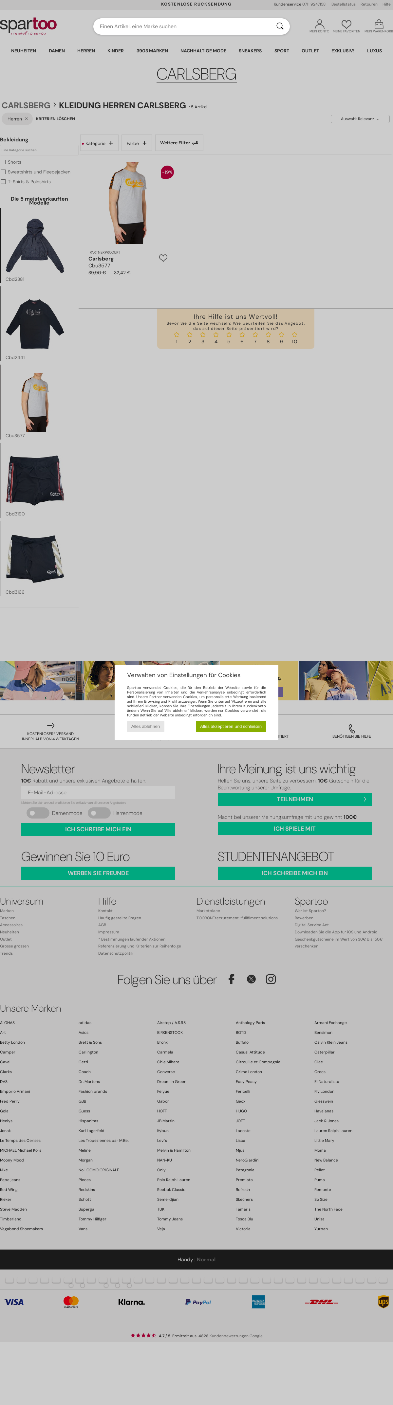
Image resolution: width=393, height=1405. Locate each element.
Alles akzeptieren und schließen (231, 726)
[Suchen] (280, 26)
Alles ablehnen (145, 726)
